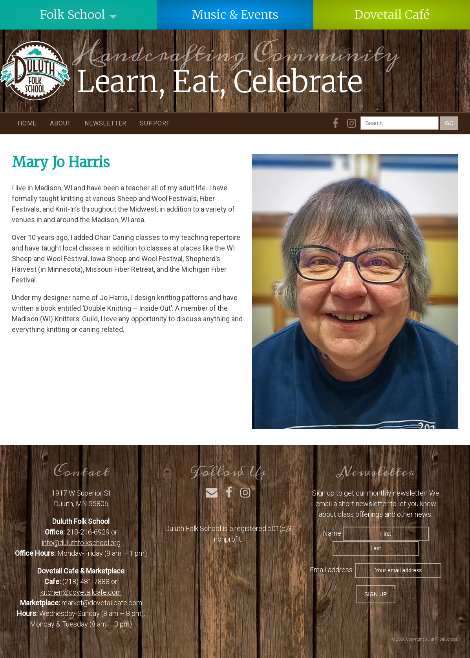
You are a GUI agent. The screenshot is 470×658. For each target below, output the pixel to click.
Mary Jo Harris (61, 162)
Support (155, 123)
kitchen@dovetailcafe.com (81, 592)
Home (27, 123)
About (60, 123)
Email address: (332, 570)
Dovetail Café (392, 14)
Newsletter (105, 123)
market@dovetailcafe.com (101, 603)
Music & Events (235, 14)
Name (332, 533)
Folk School (72, 14)
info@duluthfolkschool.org (81, 542)
